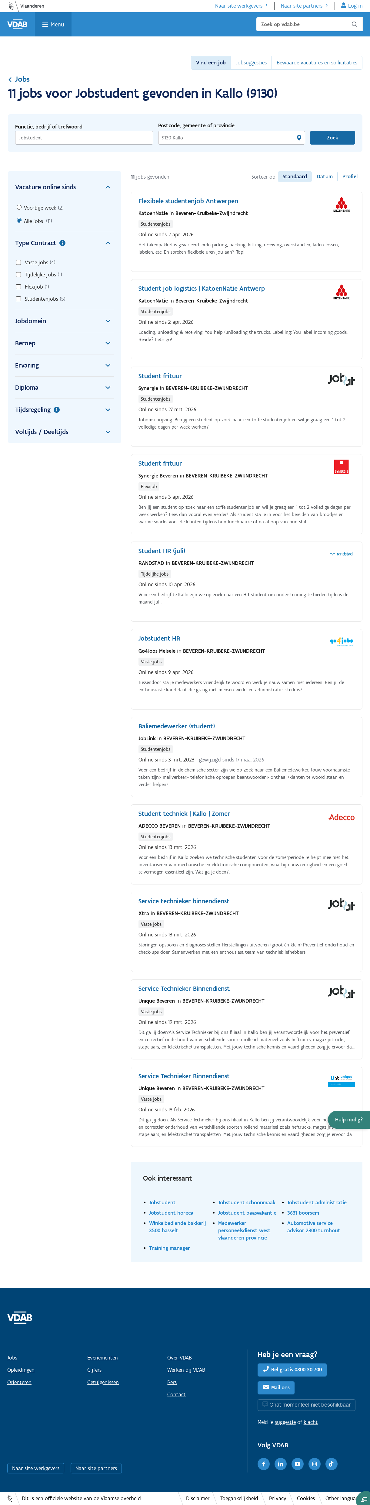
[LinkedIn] (281, 1464)
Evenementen (102, 1357)
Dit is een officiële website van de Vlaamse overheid (81, 1498)
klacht (311, 1422)
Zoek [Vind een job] (332, 137)
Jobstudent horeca (171, 1212)
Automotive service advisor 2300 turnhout (313, 1226)
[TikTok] (331, 1464)
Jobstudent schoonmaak (246, 1202)
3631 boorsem (303, 1212)
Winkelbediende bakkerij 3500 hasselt (177, 1226)
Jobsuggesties (251, 62)
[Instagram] (314, 1464)
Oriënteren (19, 1382)
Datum (325, 176)
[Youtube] (298, 1464)
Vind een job (211, 62)
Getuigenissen (103, 1382)
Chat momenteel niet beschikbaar (310, 1404)
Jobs (19, 79)
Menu (57, 24)
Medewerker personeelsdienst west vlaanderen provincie (244, 1230)
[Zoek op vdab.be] (309, 24)
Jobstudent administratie (317, 1202)
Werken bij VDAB (186, 1369)
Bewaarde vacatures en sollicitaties (317, 62)
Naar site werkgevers (238, 5)
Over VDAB (179, 1357)
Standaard (295, 176)
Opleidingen (21, 1369)
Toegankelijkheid (239, 1498)
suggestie (285, 1422)
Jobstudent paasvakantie (247, 1212)
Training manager (169, 1248)
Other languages (344, 1498)
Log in (355, 5)
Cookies (306, 1498)
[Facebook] (264, 1464)
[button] (349, 1120)
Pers (172, 1382)
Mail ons (280, 1387)
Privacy (277, 1498)
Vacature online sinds (64, 187)
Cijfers (94, 1369)
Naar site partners (301, 5)
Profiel (350, 176)
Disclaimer (198, 1498)
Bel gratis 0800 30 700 (296, 1369)
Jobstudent (162, 1202)
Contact (176, 1394)
